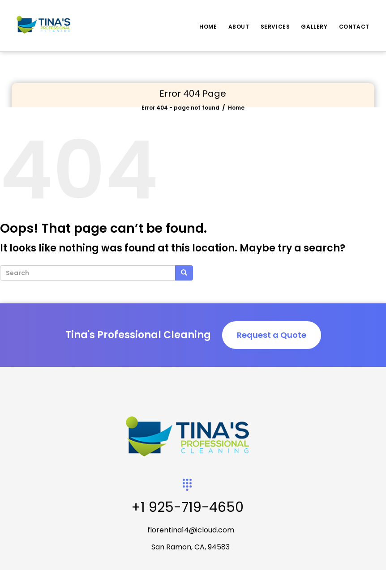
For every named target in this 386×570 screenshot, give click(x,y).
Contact (354, 26)
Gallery (314, 26)
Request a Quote (271, 334)
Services (275, 26)
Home (208, 26)
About (238, 26)
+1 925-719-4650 (187, 507)
